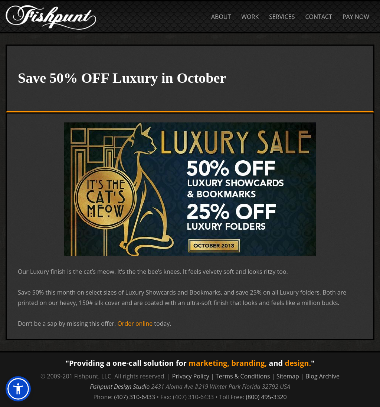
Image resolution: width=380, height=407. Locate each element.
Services (282, 17)
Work (250, 17)
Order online (135, 323)
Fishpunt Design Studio (120, 387)
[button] (18, 389)
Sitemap (287, 376)
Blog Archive (322, 376)
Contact (318, 17)
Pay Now (356, 17)
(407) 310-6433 (134, 397)
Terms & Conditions (243, 376)
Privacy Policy (190, 376)
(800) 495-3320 (266, 397)
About (221, 17)
